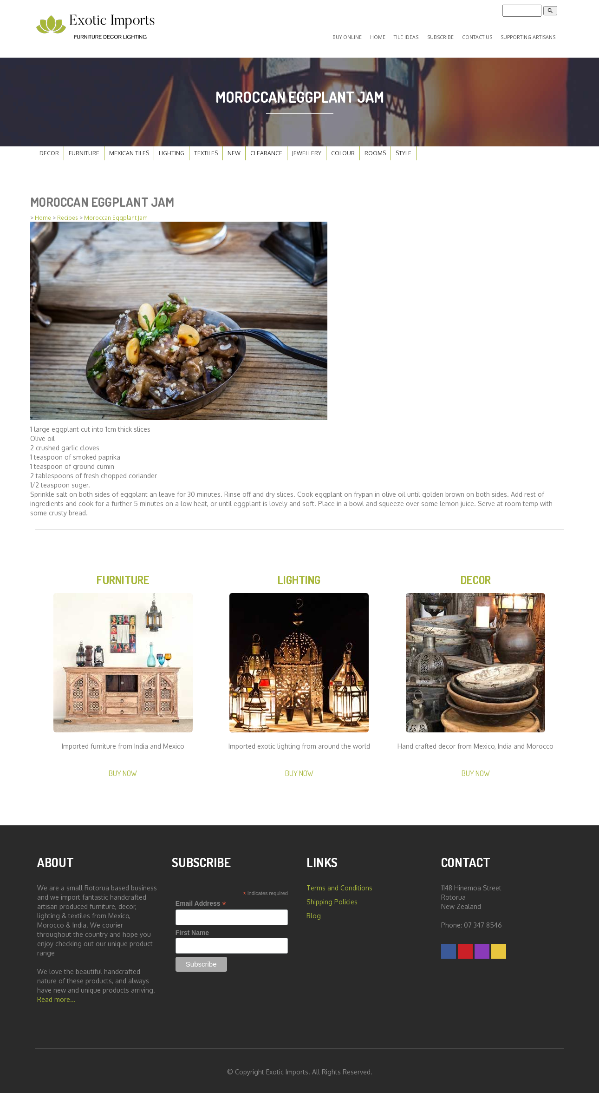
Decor (49, 149)
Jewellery (306, 149)
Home (389, 35)
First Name (192, 930)
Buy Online (361, 35)
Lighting (171, 149)
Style (403, 149)
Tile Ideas (414, 35)
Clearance (266, 149)
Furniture (84, 149)
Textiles (206, 149)
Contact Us (478, 35)
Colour (343, 149)
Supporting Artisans (528, 35)
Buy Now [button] (123, 771)
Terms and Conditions (339, 885)
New (234, 149)
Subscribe (444, 35)
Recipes (67, 214)
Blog (313, 913)
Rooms (375, 149)
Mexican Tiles (129, 149)
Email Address (201, 901)
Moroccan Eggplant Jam (116, 214)
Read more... (56, 997)
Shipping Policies (332, 899)
